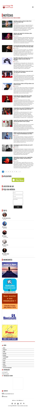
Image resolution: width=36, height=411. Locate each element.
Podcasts (5, 349)
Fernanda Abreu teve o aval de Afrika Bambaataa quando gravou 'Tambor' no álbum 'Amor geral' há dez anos (24, 109)
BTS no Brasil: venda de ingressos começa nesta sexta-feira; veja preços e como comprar (23, 72)
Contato (4, 365)
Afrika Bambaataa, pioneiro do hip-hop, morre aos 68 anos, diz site (23, 146)
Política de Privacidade (7, 367)
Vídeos (4, 362)
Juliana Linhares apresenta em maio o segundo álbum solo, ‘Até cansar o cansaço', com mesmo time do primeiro (23, 158)
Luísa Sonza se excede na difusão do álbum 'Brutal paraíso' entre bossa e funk (22, 22)
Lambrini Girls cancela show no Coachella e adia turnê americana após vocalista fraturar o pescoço (23, 121)
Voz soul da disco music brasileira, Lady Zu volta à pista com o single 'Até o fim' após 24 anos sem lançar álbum (23, 46)
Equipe (4, 364)
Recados (4, 355)
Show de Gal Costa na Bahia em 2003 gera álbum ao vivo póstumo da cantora (24, 84)
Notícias (4, 353)
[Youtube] (18, 403)
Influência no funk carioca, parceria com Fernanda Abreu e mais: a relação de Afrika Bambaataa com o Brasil (23, 133)
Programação (5, 357)
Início (4, 348)
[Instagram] (12, 403)
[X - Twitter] (24, 403)
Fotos (4, 360)
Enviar (18, 207)
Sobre (4, 351)
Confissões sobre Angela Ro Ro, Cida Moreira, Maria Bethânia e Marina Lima (23, 34)
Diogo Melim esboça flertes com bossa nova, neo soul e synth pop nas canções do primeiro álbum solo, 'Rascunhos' (23, 58)
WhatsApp (5, 396)
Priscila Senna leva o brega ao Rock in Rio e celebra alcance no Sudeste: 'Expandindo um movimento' (23, 96)
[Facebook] (21, 403)
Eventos (4, 358)
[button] (33, 7)
